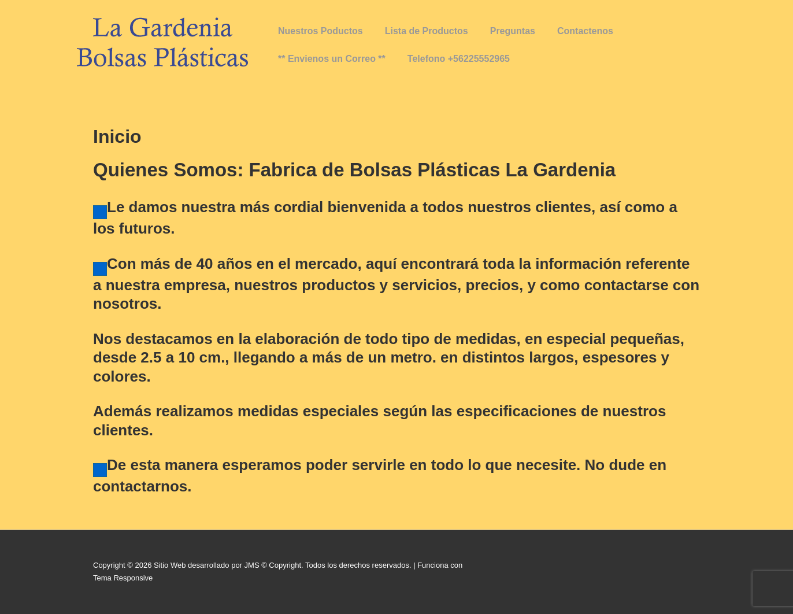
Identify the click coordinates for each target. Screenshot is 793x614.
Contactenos (585, 31)
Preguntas (512, 31)
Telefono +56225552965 (458, 59)
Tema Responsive (123, 578)
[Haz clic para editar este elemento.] (100, 212)
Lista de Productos (426, 31)
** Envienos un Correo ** (332, 59)
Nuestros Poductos (320, 31)
